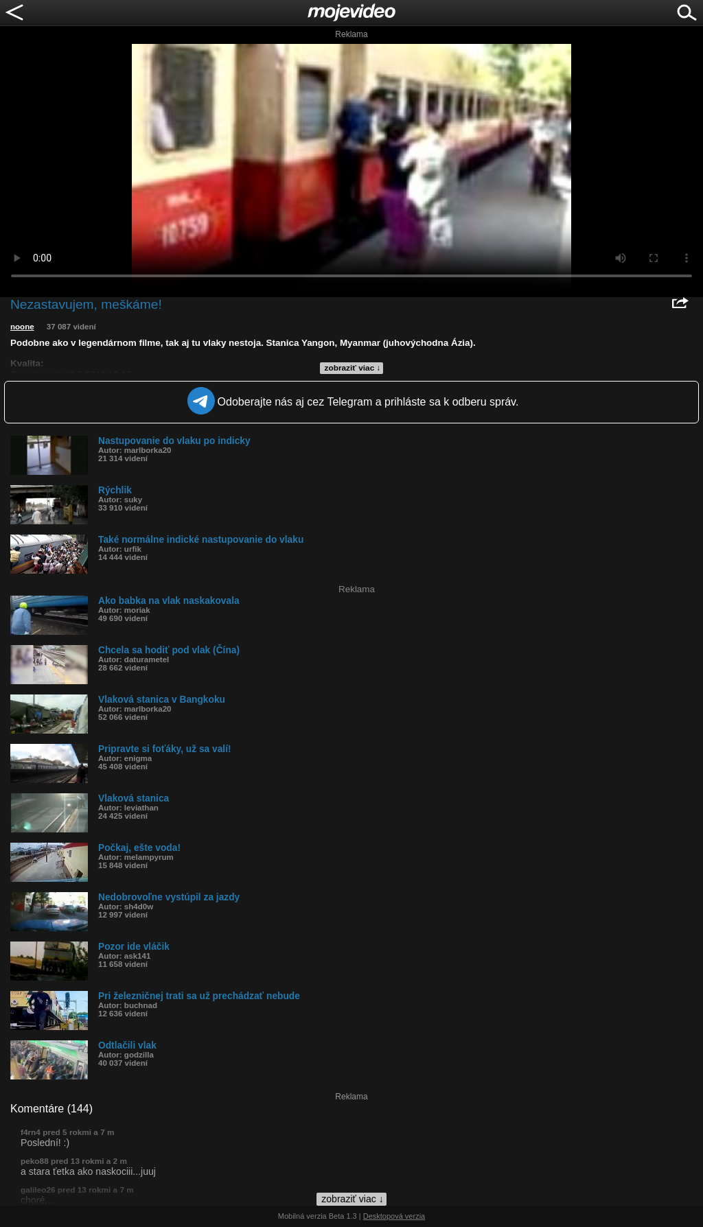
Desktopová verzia (394, 1216)
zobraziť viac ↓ (353, 368)
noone (22, 327)
